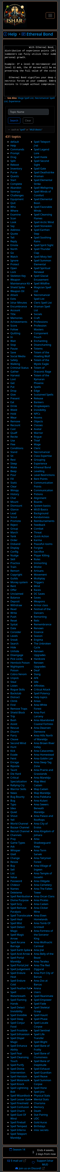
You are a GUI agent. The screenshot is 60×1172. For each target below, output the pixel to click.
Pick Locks (16, 659)
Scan (13, 218)
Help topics (40, 697)
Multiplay (39, 578)
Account (15, 310)
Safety (14, 360)
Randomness (42, 517)
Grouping (39, 459)
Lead (13, 513)
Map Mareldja (42, 793)
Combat (38, 528)
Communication (43, 490)
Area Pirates (41, 900)
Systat (14, 624)
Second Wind (18, 743)
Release (38, 398)
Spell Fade (40, 1003)
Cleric (37, 448)
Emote (14, 245)
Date (13, 628)
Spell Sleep (16, 1019)
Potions (38, 494)
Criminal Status (19, 367)
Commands (17, 149)
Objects (38, 421)
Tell (12, 237)
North (13, 249)
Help (13, 145)
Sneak (14, 639)
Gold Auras (40, 1122)
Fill (12, 479)
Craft (37, 318)
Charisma (39, 1103)
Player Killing (41, 555)
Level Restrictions (44, 475)
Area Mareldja (42, 777)
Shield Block (17, 712)
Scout (13, 517)
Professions (41, 322)
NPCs (37, 413)
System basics (42, 505)
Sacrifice (39, 551)
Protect (14, 264)
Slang (37, 674)
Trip (12, 716)
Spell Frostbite (19, 1030)
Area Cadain (41, 904)
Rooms (38, 417)
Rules (37, 559)
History (14, 494)
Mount (14, 502)
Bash (13, 720)
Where (14, 210)
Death (37, 1111)
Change (15, 858)
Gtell (13, 854)
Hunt (13, 747)
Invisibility (40, 410)
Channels (16, 835)
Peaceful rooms (43, 544)
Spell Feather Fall (20, 988)
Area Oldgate (42, 881)
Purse (13, 172)
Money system (19, 582)
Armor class (41, 605)
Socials (38, 314)
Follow (14, 329)
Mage (37, 444)
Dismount (16, 505)
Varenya (15, 191)
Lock (13, 272)
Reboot (14, 164)
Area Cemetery (43, 885)
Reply (13, 241)
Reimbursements (44, 521)
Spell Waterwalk (19, 1080)
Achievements (18, 322)
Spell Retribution (20, 896)
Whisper (15, 850)
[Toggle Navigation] (50, 15)
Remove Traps (18, 708)
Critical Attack (42, 689)
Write (13, 613)
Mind (37, 586)
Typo (13, 804)
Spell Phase (41, 1019)
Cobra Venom (18, 674)
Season (38, 636)
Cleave (14, 739)
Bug (12, 800)
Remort (14, 571)
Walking (15, 364)
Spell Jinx (39, 1091)
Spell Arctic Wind (44, 222)
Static (13, 482)
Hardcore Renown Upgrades (40, 662)
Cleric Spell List (43, 302)
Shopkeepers (42, 406)
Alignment (40, 498)
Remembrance (43, 624)
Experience (14, 101)
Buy (12, 865)
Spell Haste (40, 157)
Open (13, 268)
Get (12, 383)
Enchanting (41, 341)
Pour (13, 475)
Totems (38, 348)
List (12, 873)
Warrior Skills (18, 789)
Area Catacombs (43, 751)
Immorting (40, 563)
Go (12, 253)
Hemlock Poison (20, 662)
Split (13, 161)
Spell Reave (41, 1076)
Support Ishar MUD (42, 1162)
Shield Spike (17, 287)
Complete (16, 184)
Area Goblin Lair (43, 758)
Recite (14, 436)
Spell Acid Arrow (20, 954)
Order (13, 540)
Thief (37, 440)
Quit (13, 203)
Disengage (16, 655)
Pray (13, 839)
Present (15, 398)
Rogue (38, 436)
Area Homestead (44, 754)
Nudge (14, 555)
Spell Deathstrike (44, 172)
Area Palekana (42, 797)
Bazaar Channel (19, 827)
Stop (13, 345)
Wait (13, 341)
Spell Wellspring (43, 187)
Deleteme (16, 892)
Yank (13, 536)
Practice (15, 563)
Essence (39, 632)
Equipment (17, 199)
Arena (37, 988)
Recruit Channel (19, 831)
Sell (12, 869)
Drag (13, 157)
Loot (13, 379)
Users (37, 992)
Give (13, 394)
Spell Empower (43, 1000)
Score (13, 325)
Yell (12, 820)
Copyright (16, 574)
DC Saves (39, 593)
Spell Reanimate (43, 996)
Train (13, 567)
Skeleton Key (18, 276)
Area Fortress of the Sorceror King (43, 934)
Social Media (17, 356)
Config (14, 551)
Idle (36, 682)
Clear (28, 120)
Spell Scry (16, 904)
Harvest (15, 375)
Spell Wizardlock (20, 1095)
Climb (13, 701)
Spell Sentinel (42, 1030)
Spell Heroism (18, 1076)
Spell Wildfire (42, 283)
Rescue (14, 728)
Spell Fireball (18, 1122)
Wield (13, 410)
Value (13, 877)
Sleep (13, 463)
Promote (15, 521)
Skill (12, 559)
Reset (13, 620)
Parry (13, 735)
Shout (13, 816)
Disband (15, 544)
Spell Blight (40, 1042)
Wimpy (14, 490)
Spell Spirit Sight (43, 245)
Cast (13, 429)
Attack (14, 295)
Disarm (14, 731)
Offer (13, 590)
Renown (39, 628)
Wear (13, 417)
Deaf (37, 670)
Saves (37, 597)
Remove (15, 421)
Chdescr (15, 885)
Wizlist (38, 567)
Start (13, 180)
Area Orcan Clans (44, 896)
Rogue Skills (17, 689)
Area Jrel (39, 950)
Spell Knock (17, 1084)
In (11, 337)
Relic (37, 620)
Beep (13, 471)
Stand (13, 452)
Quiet (13, 812)
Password (16, 881)
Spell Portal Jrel (19, 965)
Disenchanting (42, 345)
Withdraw (16, 605)
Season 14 (17, 1149)
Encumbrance (18, 306)
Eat (12, 402)
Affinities (39, 685)
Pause (14, 348)
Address (15, 230)
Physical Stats (42, 1095)
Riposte (14, 766)
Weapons (39, 601)
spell (22, 129)
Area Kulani (41, 800)
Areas (37, 701)
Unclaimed (16, 593)
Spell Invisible (18, 1015)
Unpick (14, 678)
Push (13, 616)
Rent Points (41, 479)
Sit (11, 456)
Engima (38, 639)
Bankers (39, 402)
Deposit (15, 601)
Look (13, 222)
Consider (15, 632)
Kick (12, 751)
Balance (15, 597)
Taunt (13, 770)
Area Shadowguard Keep (42, 842)
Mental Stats (41, 1099)
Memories (16, 318)
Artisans (39, 571)
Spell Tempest (18, 1126)
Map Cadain (41, 789)
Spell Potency (42, 693)
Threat (38, 532)
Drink (13, 406)
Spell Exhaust (42, 1068)
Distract (15, 697)
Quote (14, 233)
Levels (14, 636)
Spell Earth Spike (20, 950)
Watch (14, 256)
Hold (13, 413)
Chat (13, 498)
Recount (15, 425)
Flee (12, 444)
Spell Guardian (43, 1072)
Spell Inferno (18, 1130)
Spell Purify (17, 1065)
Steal (13, 682)
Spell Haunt (41, 1015)
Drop (13, 390)
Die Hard (15, 774)
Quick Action (41, 536)
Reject (14, 525)
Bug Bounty (17, 797)
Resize (14, 862)
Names (14, 888)
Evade (14, 754)
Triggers (39, 582)
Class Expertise (43, 456)
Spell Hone (40, 1088)
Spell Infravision (20, 1034)
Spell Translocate (20, 915)
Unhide (14, 651)
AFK (36, 678)
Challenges (17, 195)
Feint (13, 758)
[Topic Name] (28, 112)
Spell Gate (40, 168)
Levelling (39, 471)
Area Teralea (41, 961)
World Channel (19, 823)
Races (37, 590)
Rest (13, 459)
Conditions (16, 448)
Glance (14, 509)
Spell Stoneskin (43, 226)
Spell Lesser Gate (20, 1099)
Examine (15, 214)
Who (13, 207)
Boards (38, 502)
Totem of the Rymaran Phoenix (41, 379)
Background (41, 513)
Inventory (16, 168)
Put (12, 387)
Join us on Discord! (30, 1168)
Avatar (38, 429)
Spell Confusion (19, 1107)
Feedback (39, 525)
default (14, 141)
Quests (14, 176)
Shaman (39, 176)
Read (13, 609)
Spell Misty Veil (43, 256)
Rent (13, 586)
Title (13, 314)
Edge (37, 390)
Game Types (17, 842)
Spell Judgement (20, 969)
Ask (12, 846)
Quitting (15, 333)
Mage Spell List (25, 97)
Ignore (14, 260)
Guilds (14, 578)
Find (13, 705)
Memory (39, 1107)
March (14, 532)
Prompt (14, 153)
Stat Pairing (41, 1114)
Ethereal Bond (42, 467)
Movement (40, 574)
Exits (13, 299)
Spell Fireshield (19, 1103)
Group (14, 528)
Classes (38, 425)
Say (12, 226)
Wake (13, 467)
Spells (37, 387)
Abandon (15, 187)
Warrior (38, 433)
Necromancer (42, 452)
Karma (38, 540)
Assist (13, 724)
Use (12, 440)
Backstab (15, 693)
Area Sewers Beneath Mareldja (41, 808)
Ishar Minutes (18, 302)
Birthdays (39, 1126)
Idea (13, 808)
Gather (14, 371)
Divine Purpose (19, 900)
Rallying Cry (17, 785)
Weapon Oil (17, 291)
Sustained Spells (43, 394)
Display (14, 548)
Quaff (13, 433)
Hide (13, 647)
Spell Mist (16, 923)
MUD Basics (35, 129)
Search (14, 120)
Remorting (40, 616)
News (13, 793)
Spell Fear (16, 1053)
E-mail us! (16, 1160)
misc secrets (41, 1130)
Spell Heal (16, 919)
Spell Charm (17, 1111)
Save (13, 352)
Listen (14, 685)
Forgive (38, 548)
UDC (36, 1118)
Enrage (14, 762)
